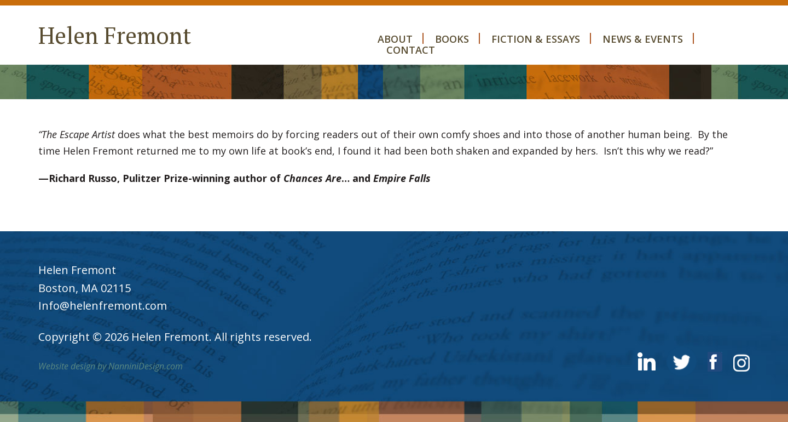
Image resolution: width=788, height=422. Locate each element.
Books (452, 38)
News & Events (642, 38)
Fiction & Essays (535, 38)
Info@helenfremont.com (102, 305)
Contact (410, 49)
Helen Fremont (115, 35)
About (395, 38)
